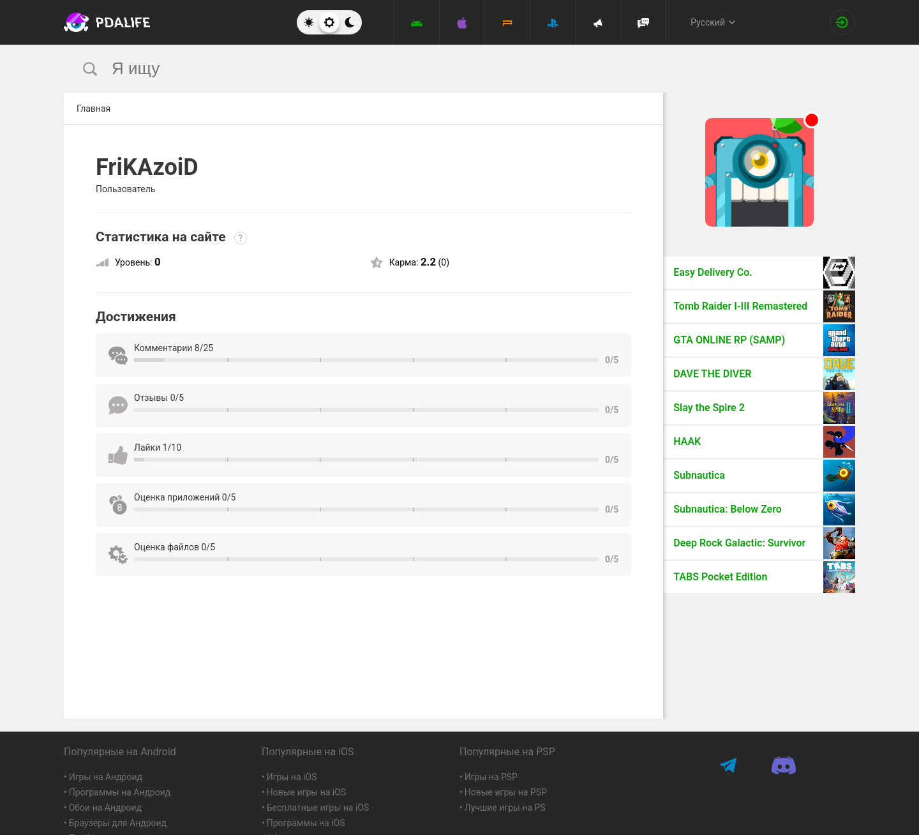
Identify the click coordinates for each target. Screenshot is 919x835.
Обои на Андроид (105, 807)
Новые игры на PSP (506, 792)
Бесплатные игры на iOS (318, 807)
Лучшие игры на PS (505, 807)
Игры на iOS (292, 777)
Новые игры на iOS (306, 792)
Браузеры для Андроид (118, 823)
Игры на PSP (491, 777)
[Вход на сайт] (842, 22)
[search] (435, 69)
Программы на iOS (306, 823)
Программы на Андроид (120, 792)
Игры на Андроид (105, 777)
